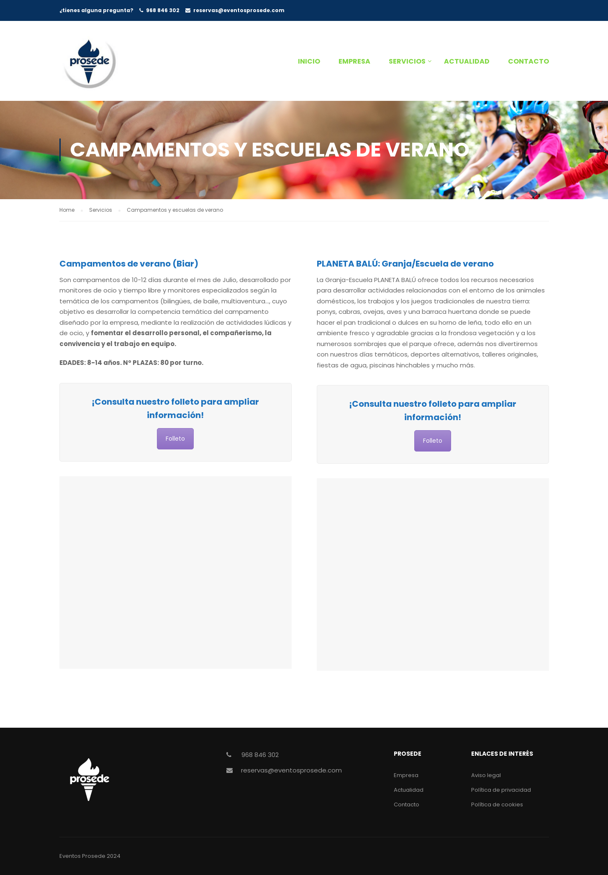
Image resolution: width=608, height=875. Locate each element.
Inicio (309, 61)
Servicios (407, 61)
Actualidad (467, 61)
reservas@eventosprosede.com (239, 10)
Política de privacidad (501, 790)
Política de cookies (497, 804)
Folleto (175, 438)
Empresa (354, 61)
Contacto (528, 61)
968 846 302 (163, 10)
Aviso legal (486, 775)
